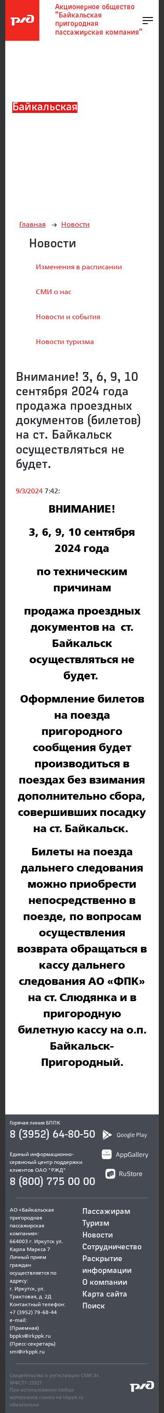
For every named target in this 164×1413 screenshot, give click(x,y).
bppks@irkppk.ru (30, 1335)
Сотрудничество (112, 1247)
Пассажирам (106, 1212)
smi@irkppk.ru (27, 1351)
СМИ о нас (53, 292)
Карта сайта (104, 1294)
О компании (104, 1282)
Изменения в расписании (79, 267)
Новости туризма (65, 341)
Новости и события (68, 317)
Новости (75, 224)
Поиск (93, 1306)
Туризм (95, 1223)
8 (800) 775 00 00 (52, 1182)
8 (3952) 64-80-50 (52, 1134)
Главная (32, 224)
